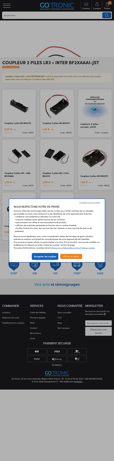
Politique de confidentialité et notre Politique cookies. (72, 248)
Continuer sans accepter (89, 202)
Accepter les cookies (45, 256)
